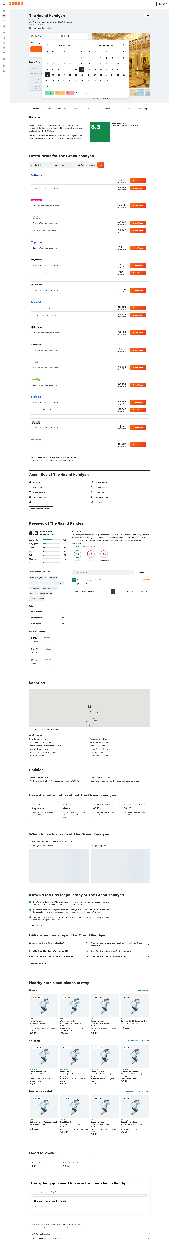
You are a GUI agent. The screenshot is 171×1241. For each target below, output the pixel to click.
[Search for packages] (4, 25)
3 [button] (53, 63)
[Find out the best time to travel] (4, 47)
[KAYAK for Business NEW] (4, 52)
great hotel (53, 578)
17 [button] (53, 75)
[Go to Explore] (4, 37)
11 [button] (58, 69)
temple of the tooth (37, 598)
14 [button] (76, 69)
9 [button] (47, 69)
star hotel (33, 593)
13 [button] (70, 69)
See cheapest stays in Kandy (139, 1040)
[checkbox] (41, 639)
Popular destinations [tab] (59, 1192)
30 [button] (47, 86)
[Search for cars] (4, 21)
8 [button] (81, 63)
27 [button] (70, 80)
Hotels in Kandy (40, 1206)
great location (35, 588)
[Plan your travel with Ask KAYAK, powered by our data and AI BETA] (4, 32)
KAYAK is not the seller (90, 1233)
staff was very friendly (38, 578)
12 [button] (64, 69)
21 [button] (76, 75)
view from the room (50, 588)
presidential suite (46, 593)
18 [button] (59, 75)
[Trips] (4, 59)
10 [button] (53, 69)
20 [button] (70, 75)
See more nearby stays (141, 990)
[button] (4, 3)
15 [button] (82, 69)
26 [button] (64, 80)
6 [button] (70, 63)
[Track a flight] (4, 42)
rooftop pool (45, 583)
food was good (58, 583)
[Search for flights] (4, 11)
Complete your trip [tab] (40, 1192)
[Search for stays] (4, 16)
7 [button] (75, 63)
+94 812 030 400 (36, 24)
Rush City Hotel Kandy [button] (129, 1071)
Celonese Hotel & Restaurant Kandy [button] (134, 1021)
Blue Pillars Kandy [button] (67, 1122)
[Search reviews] (103, 572)
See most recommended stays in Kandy (135, 1091)
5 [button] (64, 63)
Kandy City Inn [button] (35, 1021)
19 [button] (64, 75)
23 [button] (47, 80)
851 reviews (48, 28)
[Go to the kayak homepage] (16, 3)
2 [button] (47, 63)
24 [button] (53, 80)
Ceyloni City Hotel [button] (98, 1071)
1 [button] (81, 58)
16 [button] (47, 75)
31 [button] (53, 86)
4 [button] (58, 63)
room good (34, 583)
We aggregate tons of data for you (90, 1238)
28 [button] (76, 80)
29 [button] (82, 80)
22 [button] (82, 75)
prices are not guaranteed (76, 1227)
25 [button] (59, 80)
